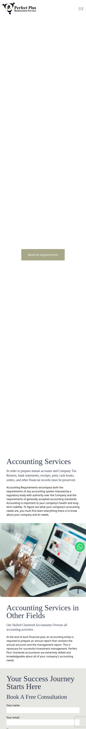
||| (81, 8)
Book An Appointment (43, 255)
